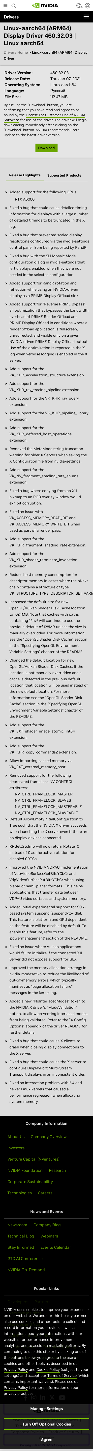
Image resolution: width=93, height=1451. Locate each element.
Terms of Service (62, 1381)
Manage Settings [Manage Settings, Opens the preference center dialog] (46, 1414)
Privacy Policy (16, 1375)
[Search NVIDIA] (14, 4)
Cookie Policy (48, 1375)
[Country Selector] (79, 6)
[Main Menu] (5, 5)
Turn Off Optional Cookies (46, 1430)
